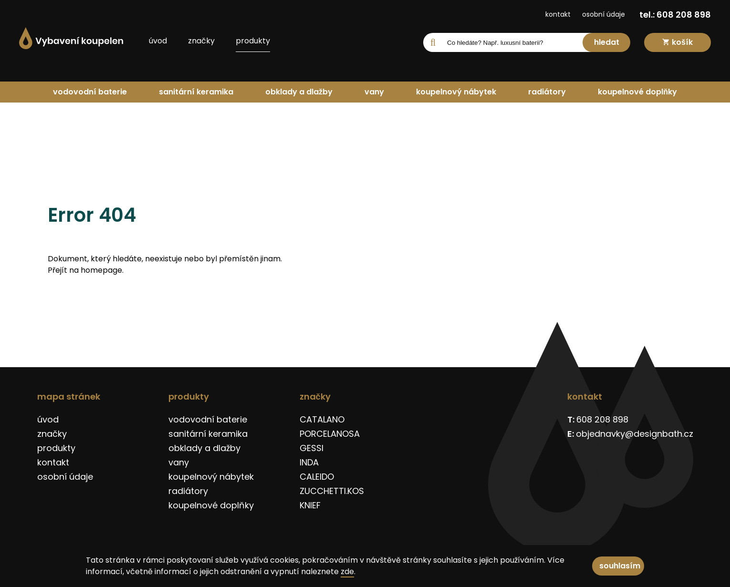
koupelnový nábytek (456, 91)
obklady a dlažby (299, 91)
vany (374, 91)
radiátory (547, 91)
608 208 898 (602, 419)
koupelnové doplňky (637, 91)
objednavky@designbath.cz (634, 434)
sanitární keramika (196, 91)
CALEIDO (317, 477)
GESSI (311, 448)
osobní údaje (603, 14)
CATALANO (322, 419)
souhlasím (619, 565)
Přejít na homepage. (86, 270)
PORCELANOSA (330, 434)
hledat (606, 42)
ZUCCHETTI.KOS (332, 491)
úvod (158, 40)
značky (201, 40)
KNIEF (310, 505)
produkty (253, 40)
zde (347, 571)
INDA (309, 462)
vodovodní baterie (90, 91)
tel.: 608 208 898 (675, 15)
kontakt (558, 14)
